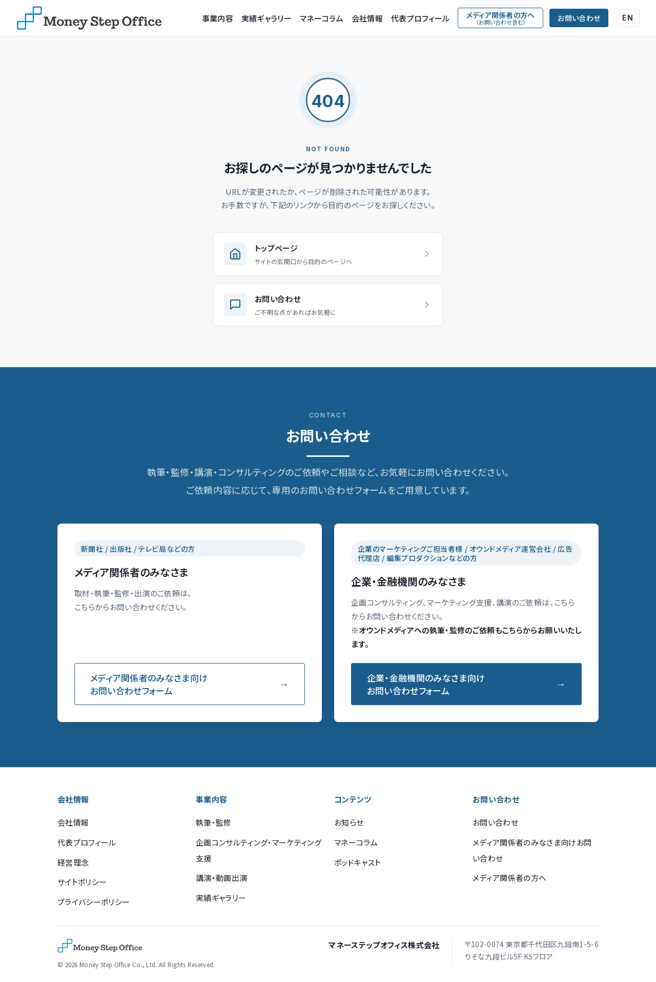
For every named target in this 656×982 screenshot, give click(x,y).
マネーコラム (321, 18)
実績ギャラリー (266, 18)
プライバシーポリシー (93, 901)
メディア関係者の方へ (509, 877)
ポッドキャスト (357, 862)
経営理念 (73, 862)
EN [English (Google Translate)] (628, 17)
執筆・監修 (214, 822)
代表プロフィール (420, 18)
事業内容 (217, 18)
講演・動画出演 (221, 877)
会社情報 (367, 18)
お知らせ (348, 822)
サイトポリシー (82, 881)
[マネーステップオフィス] (89, 18)
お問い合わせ (579, 18)
